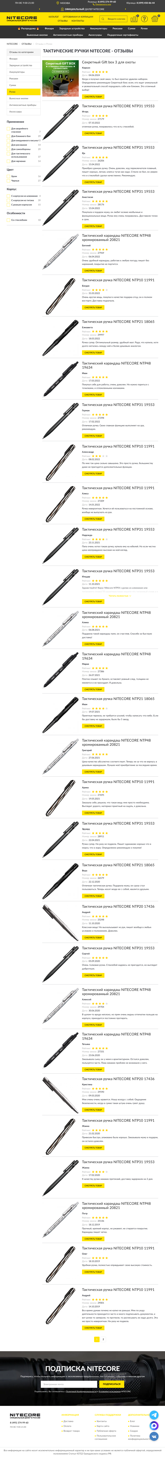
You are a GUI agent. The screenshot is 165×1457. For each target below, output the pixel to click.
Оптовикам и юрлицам (78, 17)
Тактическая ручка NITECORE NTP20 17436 (118, 906)
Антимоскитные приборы (68, 35)
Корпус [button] (12, 189)
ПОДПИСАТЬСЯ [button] (112, 1384)
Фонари (49, 28)
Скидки (134, 1431)
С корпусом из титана (22, 200)
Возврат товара (71, 1431)
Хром (14, 176)
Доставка (68, 1421)
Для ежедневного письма (24, 141)
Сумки (131, 28)
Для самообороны (20, 149)
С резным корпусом (21, 205)
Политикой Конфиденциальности (81, 1391)
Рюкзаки (117, 28)
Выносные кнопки (37, 35)
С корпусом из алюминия (24, 196)
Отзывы (63, 21)
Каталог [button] (54, 17)
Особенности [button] (16, 213)
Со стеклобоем (19, 220)
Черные (15, 181)
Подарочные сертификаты (122, 35)
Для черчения (18, 161)
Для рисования (19, 145)
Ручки (144, 28)
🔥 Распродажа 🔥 (28, 28)
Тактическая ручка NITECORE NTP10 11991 (118, 280)
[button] (102, 4)
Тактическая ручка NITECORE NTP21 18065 (118, 322)
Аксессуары (95, 35)
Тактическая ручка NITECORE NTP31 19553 (118, 106)
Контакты (78, 21)
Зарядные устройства (72, 28)
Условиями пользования (110, 1391)
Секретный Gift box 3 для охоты (109, 62)
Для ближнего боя (20, 136)
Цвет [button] (10, 169)
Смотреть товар (93, 97)
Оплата (67, 1426)
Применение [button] (15, 121)
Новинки (134, 1426)
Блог (132, 1421)
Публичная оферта (106, 1431)
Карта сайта (103, 1426)
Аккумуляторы (98, 28)
